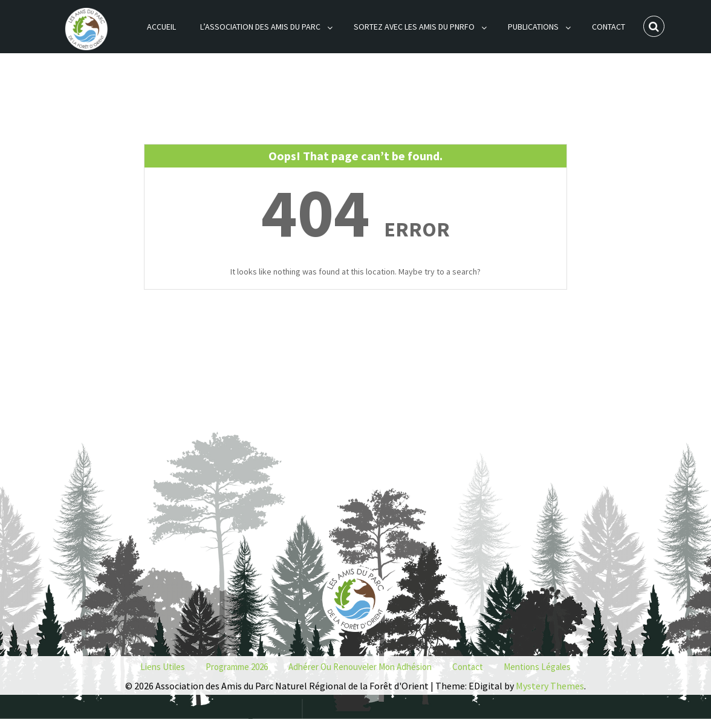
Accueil (161, 26)
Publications (533, 26)
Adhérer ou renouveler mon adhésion (360, 666)
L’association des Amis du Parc (260, 26)
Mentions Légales (537, 666)
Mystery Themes (550, 686)
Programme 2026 (237, 666)
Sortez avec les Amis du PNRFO (414, 26)
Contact (608, 26)
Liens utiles (162, 666)
